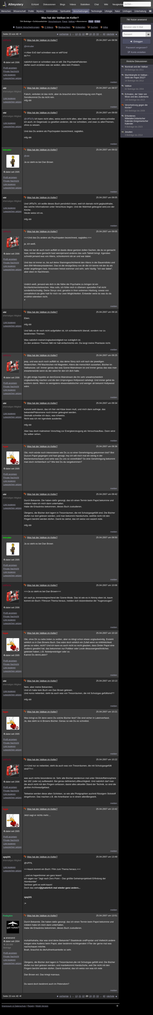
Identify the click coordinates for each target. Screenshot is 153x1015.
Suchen (94, 27)
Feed (91, 21)
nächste (110, 34)
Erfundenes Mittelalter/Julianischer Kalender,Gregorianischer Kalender (137, 121)
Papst (64, 21)
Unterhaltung (140, 11)
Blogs (62, 4)
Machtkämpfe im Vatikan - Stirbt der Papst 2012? (137, 78)
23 (87, 34)
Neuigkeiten (117, 4)
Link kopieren (9, 75)
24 (90, 34)
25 (94, 34)
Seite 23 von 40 (12, 34)
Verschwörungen (80, 11)
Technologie (96, 11)
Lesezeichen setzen (12, 78)
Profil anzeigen (10, 68)
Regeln (31, 1006)
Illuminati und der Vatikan (137, 68)
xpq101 (7, 857)
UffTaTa (7, 40)
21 (80, 34)
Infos (105, 27)
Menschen (6, 11)
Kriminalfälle (52, 11)
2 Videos (49, 27)
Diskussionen (49, 4)
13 (76, 34)
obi (4, 88)
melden (113, 82)
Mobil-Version (42, 1006)
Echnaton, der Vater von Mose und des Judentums (137, 97)
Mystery (40, 11)
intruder (7, 150)
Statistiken (85, 4)
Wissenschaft (19, 11)
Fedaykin (8, 915)
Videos (73, 4)
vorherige (64, 34)
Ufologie (108, 11)
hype (5, 446)
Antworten (80, 27)
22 (83, 34)
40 (104, 34)
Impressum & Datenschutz (14, 1006)
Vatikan (71, 21)
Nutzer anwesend (137, 19)
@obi (26, 156)
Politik (31, 11)
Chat (96, 4)
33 (97, 34)
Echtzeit (35, 4)
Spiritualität (65, 11)
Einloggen (138, 41)
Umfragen (127, 11)
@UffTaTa (29, 118)
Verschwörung (54, 21)
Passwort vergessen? (136, 47)
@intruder (29, 46)
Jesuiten (137, 133)
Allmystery (15, 4)
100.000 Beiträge (8, 946)
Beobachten (64, 27)
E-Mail (97, 21)
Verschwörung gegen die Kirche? (137, 108)
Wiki (106, 4)
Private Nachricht (11, 71)
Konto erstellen (138, 52)
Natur (117, 11)
